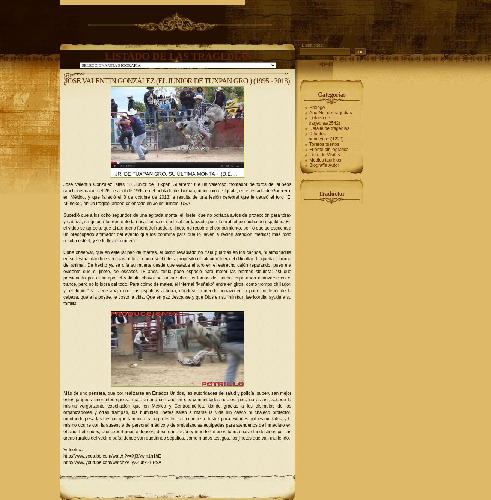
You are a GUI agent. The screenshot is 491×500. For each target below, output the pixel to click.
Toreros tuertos (324, 144)
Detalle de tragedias (329, 128)
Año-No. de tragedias (330, 112)
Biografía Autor (324, 165)
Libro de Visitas (324, 154)
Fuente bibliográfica (329, 149)
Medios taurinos (325, 160)
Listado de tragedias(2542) (324, 120)
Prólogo (317, 107)
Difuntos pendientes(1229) (326, 136)
